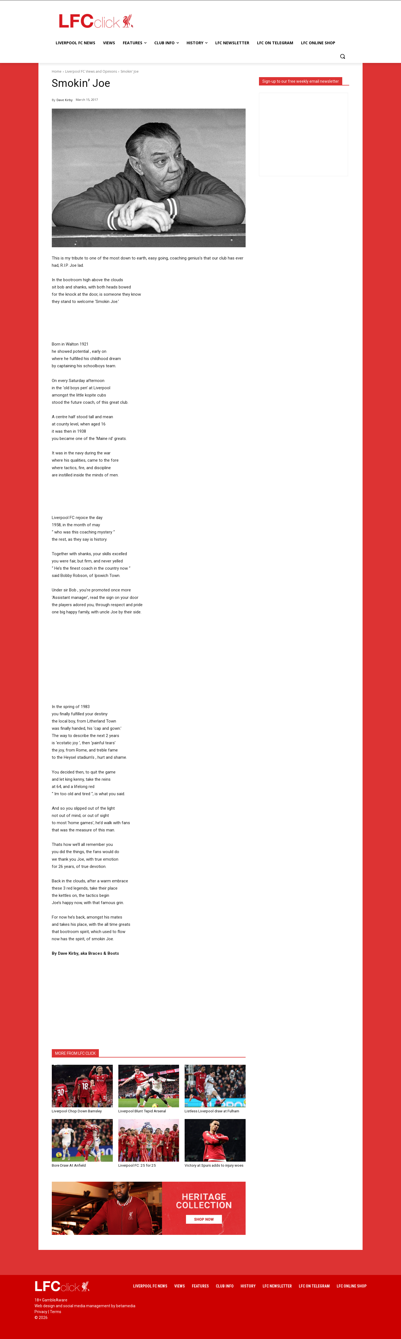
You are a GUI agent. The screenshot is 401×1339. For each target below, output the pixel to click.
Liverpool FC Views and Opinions (91, 71)
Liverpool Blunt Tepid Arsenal (141, 1111)
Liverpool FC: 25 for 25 (136, 1165)
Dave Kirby (65, 100)
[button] (342, 56)
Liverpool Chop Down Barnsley (76, 1111)
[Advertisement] (245, 20)
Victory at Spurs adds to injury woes (213, 1165)
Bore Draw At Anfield (68, 1165)
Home (57, 71)
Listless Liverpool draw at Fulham (211, 1111)
